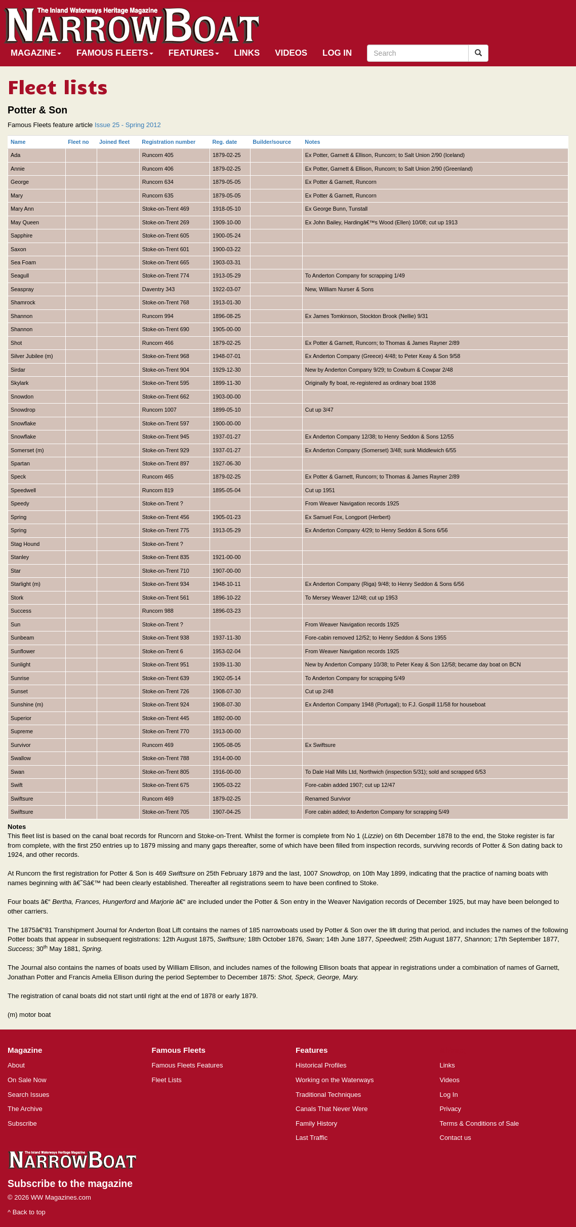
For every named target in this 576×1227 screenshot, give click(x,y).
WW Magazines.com (61, 1197)
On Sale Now (27, 1080)
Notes (312, 142)
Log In (337, 53)
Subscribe (22, 1123)
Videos (291, 53)
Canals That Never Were (332, 1109)
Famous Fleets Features (187, 1065)
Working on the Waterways (335, 1080)
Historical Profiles (321, 1065)
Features (194, 53)
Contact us (455, 1137)
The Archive (25, 1109)
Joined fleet (114, 142)
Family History (316, 1123)
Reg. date (225, 142)
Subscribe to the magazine (70, 1183)
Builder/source (272, 142)
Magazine (36, 53)
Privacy (451, 1109)
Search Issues (28, 1094)
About (16, 1065)
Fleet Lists (167, 1080)
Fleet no (78, 142)
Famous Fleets (114, 53)
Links (247, 53)
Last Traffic (311, 1137)
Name (18, 142)
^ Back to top (27, 1212)
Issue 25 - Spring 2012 (128, 125)
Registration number (168, 142)
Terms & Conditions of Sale (479, 1123)
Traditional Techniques (328, 1094)
